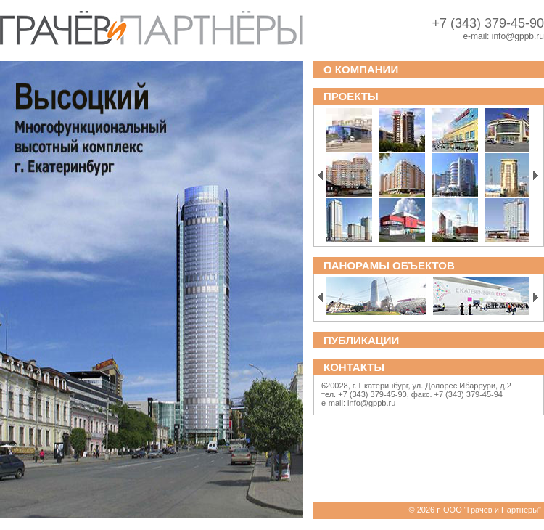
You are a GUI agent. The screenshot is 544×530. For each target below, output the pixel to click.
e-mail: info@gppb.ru (358, 403)
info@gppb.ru (518, 36)
